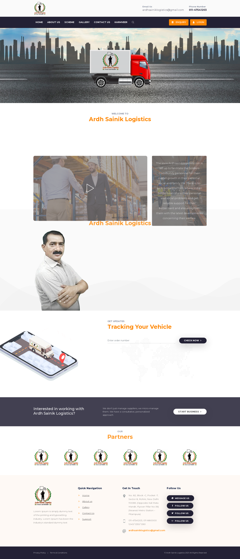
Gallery (84, 22)
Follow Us (180, 505)
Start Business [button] (190, 436)
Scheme (69, 22)
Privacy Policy (39, 552)
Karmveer (121, 22)
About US (53, 22)
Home (39, 22)
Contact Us (102, 22)
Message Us (180, 498)
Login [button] (198, 22)
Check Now (193, 340)
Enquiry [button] (178, 22)
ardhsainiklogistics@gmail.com (163, 9)
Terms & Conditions (58, 552)
